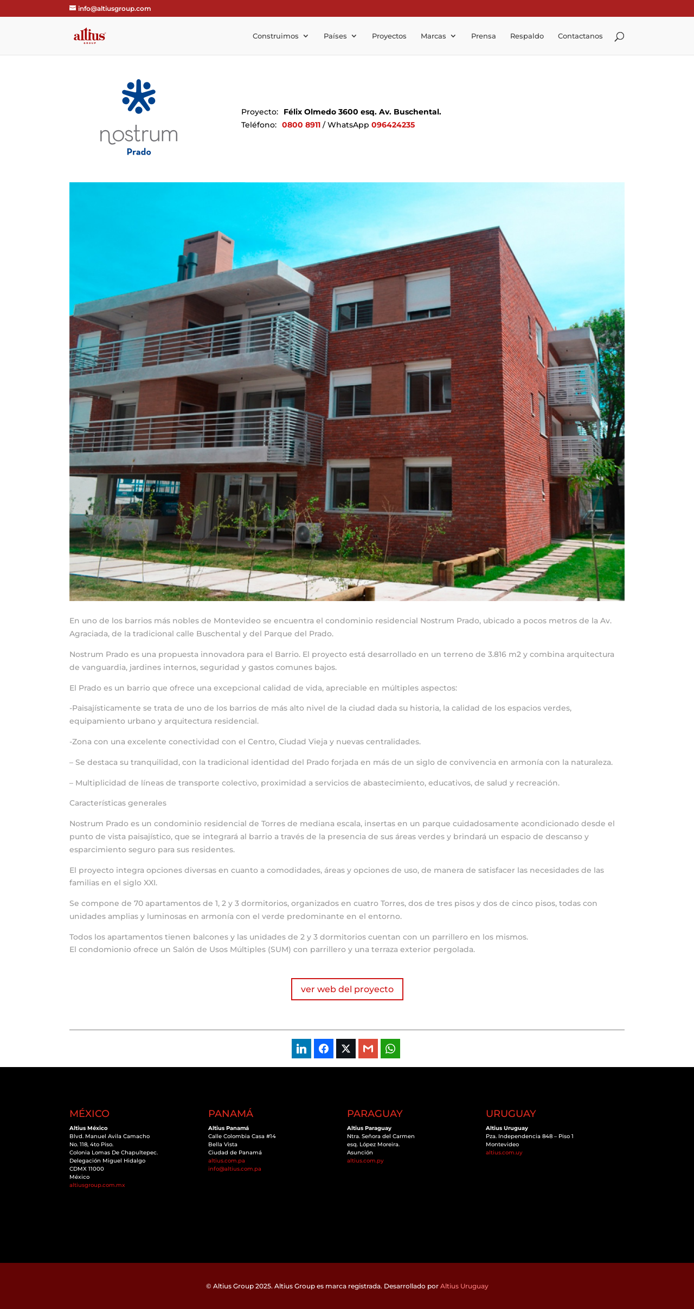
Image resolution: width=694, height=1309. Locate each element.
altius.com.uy (504, 1152)
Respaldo (527, 36)
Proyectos (389, 36)
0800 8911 (301, 125)
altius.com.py (365, 1160)
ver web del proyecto (347, 989)
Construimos (276, 36)
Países (335, 36)
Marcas (433, 36)
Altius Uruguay (464, 1286)
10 (388, 579)
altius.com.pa (226, 1160)
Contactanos (580, 36)
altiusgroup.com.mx (97, 1185)
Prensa (483, 36)
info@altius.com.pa (234, 1168)
